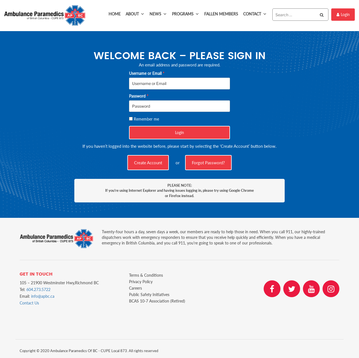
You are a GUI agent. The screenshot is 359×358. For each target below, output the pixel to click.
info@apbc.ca (42, 296)
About (135, 14)
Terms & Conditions (146, 275)
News (158, 14)
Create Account (148, 162)
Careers (135, 288)
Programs (185, 14)
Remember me (146, 119)
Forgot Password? (208, 162)
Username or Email (146, 73)
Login (343, 14)
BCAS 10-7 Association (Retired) (157, 301)
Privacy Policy (141, 281)
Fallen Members (221, 13)
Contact (255, 14)
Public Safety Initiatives (149, 294)
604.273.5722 (38, 289)
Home (115, 13)
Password (138, 96)
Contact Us (29, 303)
